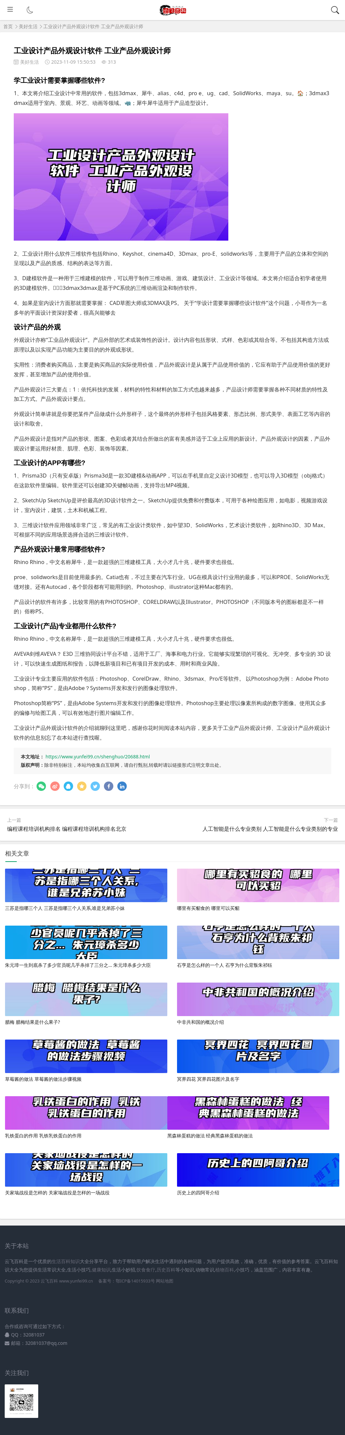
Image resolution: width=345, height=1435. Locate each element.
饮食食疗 (145, 1269)
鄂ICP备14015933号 (135, 1281)
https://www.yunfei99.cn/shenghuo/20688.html (98, 756)
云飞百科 (50, 1281)
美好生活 (28, 26)
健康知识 (101, 1269)
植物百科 (224, 1269)
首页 (8, 26)
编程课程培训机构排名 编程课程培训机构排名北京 (66, 828)
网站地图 (164, 1281)
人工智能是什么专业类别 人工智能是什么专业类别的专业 (270, 828)
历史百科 (166, 1269)
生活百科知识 (66, 1261)
